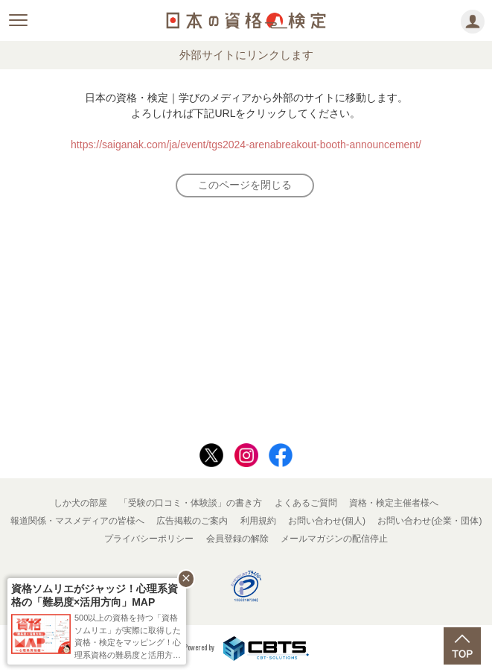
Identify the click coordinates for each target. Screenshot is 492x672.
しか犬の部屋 (80, 503)
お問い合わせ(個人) (326, 521)
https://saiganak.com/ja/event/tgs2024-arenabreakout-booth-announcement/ (246, 144)
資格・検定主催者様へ (393, 503)
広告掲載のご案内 (192, 521)
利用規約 (258, 521)
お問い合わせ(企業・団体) (429, 521)
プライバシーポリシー (149, 538)
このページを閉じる (245, 185)
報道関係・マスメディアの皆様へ (77, 521)
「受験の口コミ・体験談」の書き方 (190, 503)
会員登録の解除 (237, 538)
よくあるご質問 (306, 503)
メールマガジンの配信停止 (334, 538)
